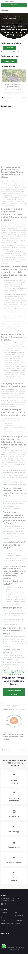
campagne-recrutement (7, 923)
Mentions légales (5, 927)
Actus (2, 917)
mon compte (10, 1)
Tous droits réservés (14, 949)
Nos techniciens (18, 920)
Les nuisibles (10, 15)
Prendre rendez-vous (9, 61)
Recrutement (18, 917)
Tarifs (16, 912)
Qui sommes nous (19, 915)
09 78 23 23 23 (9, 47)
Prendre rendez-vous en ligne (14, 690)
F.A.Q (2, 915)
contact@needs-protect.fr (7, 900)
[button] (2, 97)
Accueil (2, 15)
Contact (3, 920)
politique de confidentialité (18, 924)
